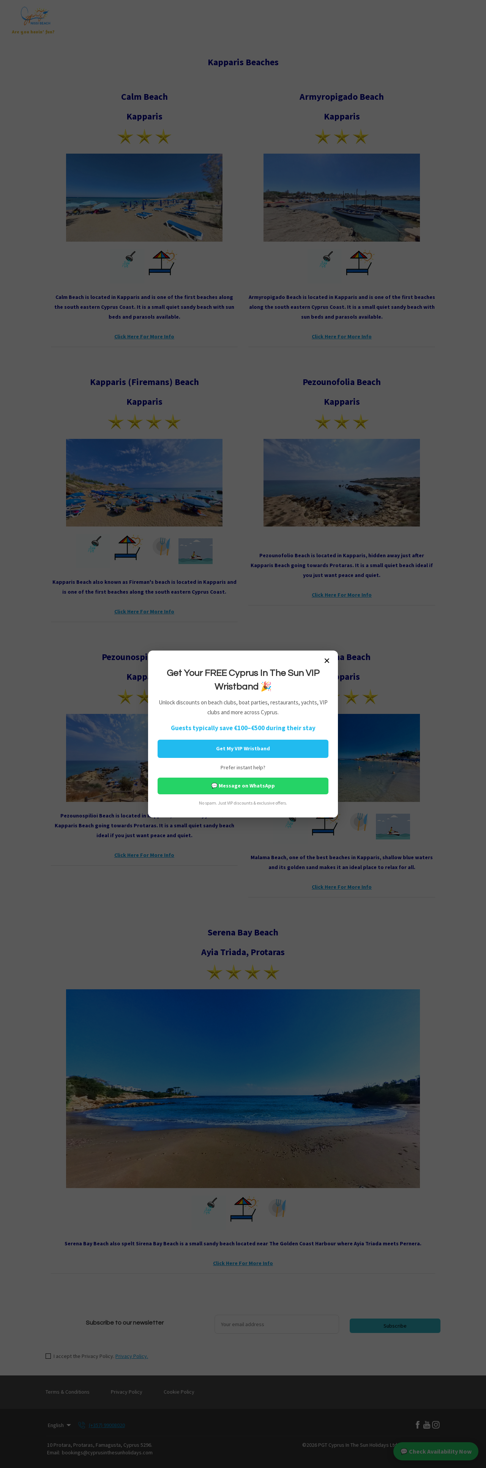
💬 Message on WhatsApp (243, 785)
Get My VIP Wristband (243, 748)
